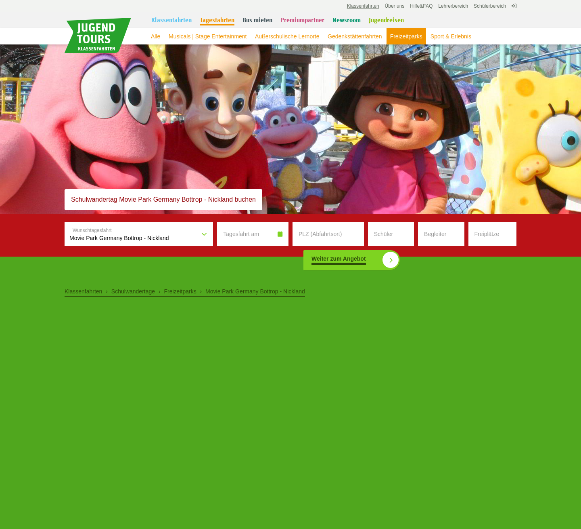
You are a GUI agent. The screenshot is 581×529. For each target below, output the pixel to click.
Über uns (395, 6)
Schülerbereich (490, 6)
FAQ (421, 6)
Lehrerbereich (453, 6)
